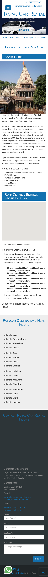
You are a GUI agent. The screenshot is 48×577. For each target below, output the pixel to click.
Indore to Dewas (11, 347)
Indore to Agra (10, 353)
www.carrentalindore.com (14, 507)
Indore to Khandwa (12, 384)
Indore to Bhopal (11, 357)
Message (8, 542)
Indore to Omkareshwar (15, 339)
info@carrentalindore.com (17, 500)
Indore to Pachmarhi (13, 389)
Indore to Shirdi (11, 398)
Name (6, 514)
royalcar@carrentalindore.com (27, 6)
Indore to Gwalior (12, 366)
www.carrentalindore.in (13, 510)
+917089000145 (34, 2)
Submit (38, 558)
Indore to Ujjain (11, 335)
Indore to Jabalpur (12, 371)
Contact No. (9, 533)
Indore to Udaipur (12, 402)
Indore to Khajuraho (13, 380)
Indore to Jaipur (11, 375)
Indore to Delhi (11, 361)
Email (6, 523)
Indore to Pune (11, 393)
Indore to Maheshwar (14, 343)
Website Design (17, 573)
